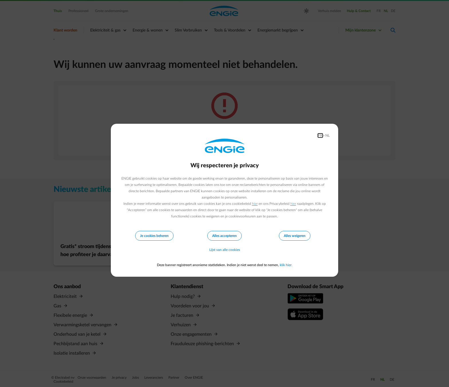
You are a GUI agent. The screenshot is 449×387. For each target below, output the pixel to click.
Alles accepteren (224, 235)
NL (327, 135)
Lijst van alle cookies (224, 250)
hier (255, 203)
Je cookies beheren (154, 235)
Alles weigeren (295, 235)
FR (320, 135)
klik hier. (286, 265)
